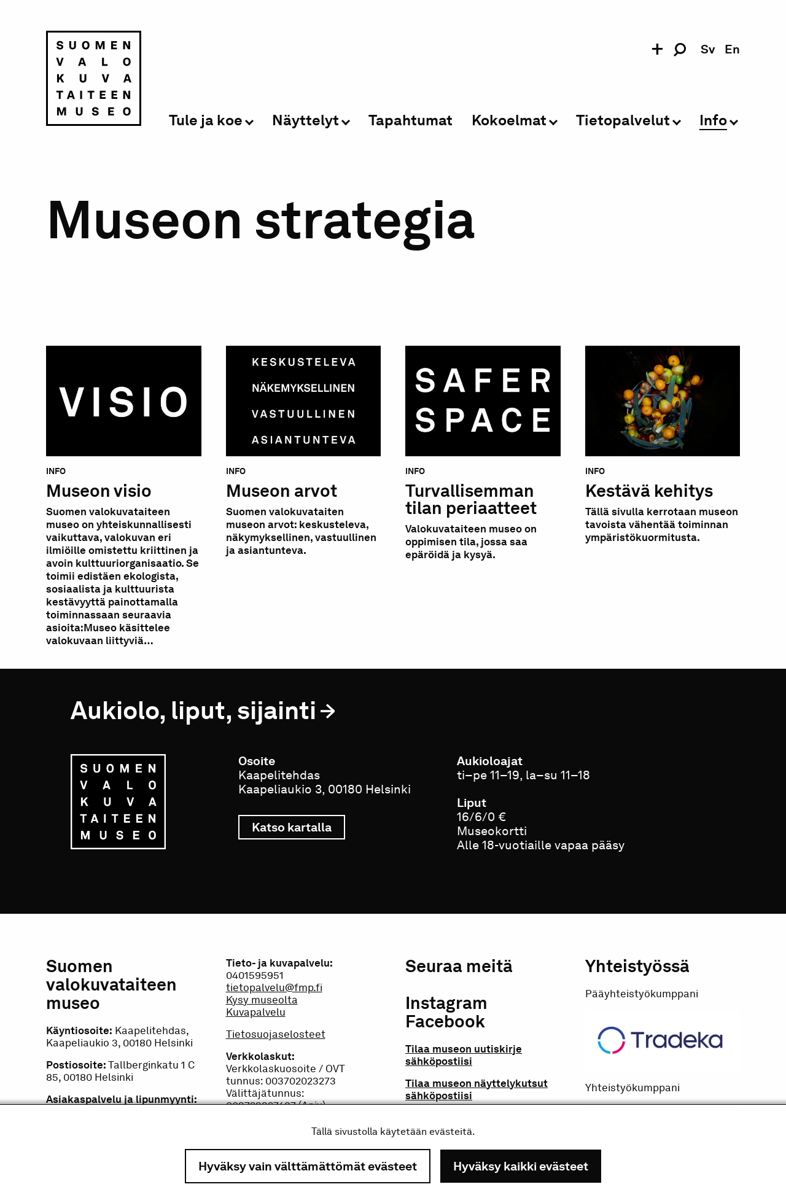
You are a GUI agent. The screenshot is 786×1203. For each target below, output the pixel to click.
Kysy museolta (262, 1000)
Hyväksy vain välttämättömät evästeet (307, 1166)
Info (713, 120)
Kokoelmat (509, 120)
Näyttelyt (305, 120)
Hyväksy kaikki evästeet (520, 1166)
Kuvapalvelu (256, 1012)
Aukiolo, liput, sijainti (193, 710)
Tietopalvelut (623, 120)
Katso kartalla (298, 827)
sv (708, 49)
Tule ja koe (206, 120)
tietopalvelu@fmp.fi (274, 987)
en (732, 49)
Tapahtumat (410, 120)
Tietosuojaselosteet (275, 1034)
